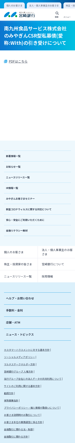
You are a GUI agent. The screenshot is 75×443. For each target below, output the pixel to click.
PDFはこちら (18, 61)
